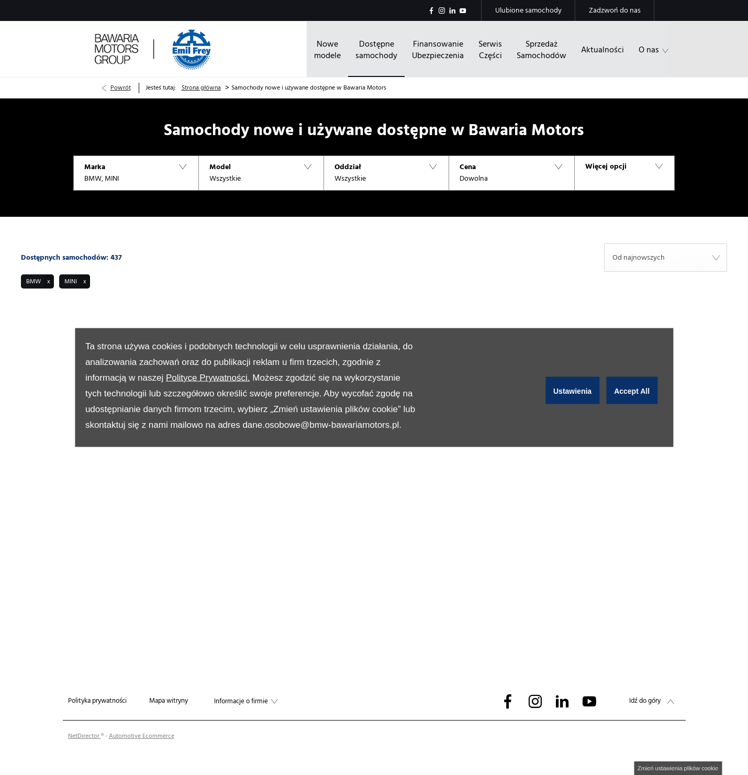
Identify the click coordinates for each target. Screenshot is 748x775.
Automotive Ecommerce (141, 736)
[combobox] (665, 257)
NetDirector (84, 736)
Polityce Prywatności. (208, 378)
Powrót (120, 87)
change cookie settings (678, 768)
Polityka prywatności (97, 700)
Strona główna (201, 87)
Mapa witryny (168, 700)
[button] (135, 173)
